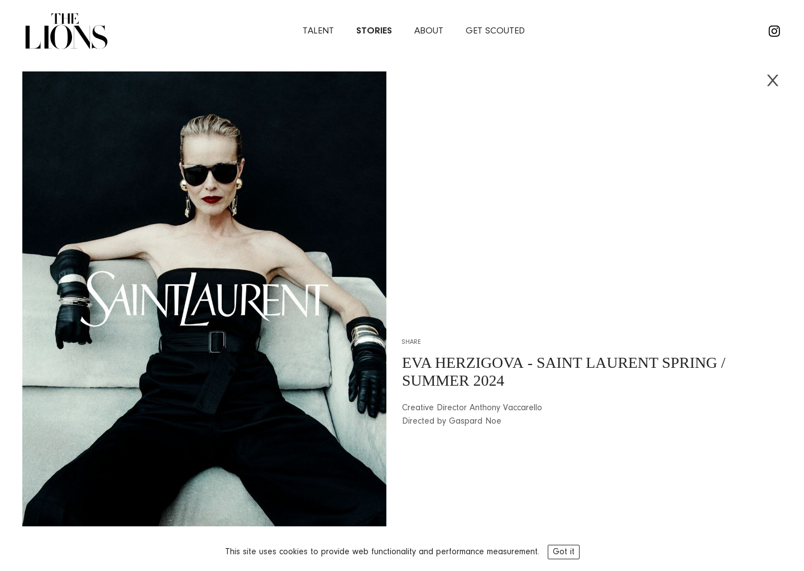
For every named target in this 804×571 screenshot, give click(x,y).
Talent (318, 31)
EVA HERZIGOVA (463, 362)
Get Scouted (495, 31)
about (428, 31)
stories (374, 31)
